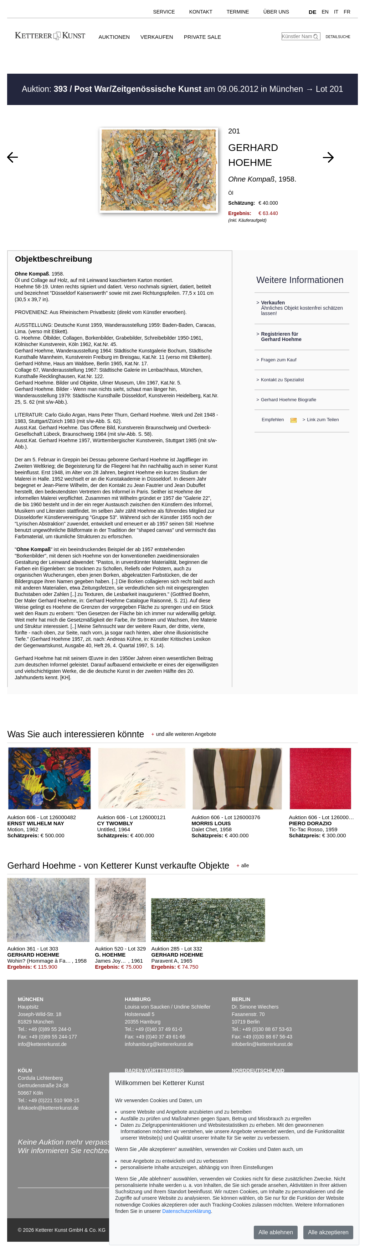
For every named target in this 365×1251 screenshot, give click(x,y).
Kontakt (200, 12)
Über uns (276, 12)
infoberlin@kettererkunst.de (262, 1044)
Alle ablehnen (275, 1232)
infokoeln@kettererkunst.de (48, 1108)
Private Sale (202, 37)
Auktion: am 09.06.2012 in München (163, 89)
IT (336, 12)
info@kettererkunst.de (42, 1044)
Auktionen (114, 37)
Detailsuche (338, 37)
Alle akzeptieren (328, 1232)
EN (325, 12)
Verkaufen (156, 37)
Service (164, 12)
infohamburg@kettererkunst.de (159, 1044)
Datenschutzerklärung (186, 1211)
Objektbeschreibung (53, 259)
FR (347, 12)
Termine (238, 12)
